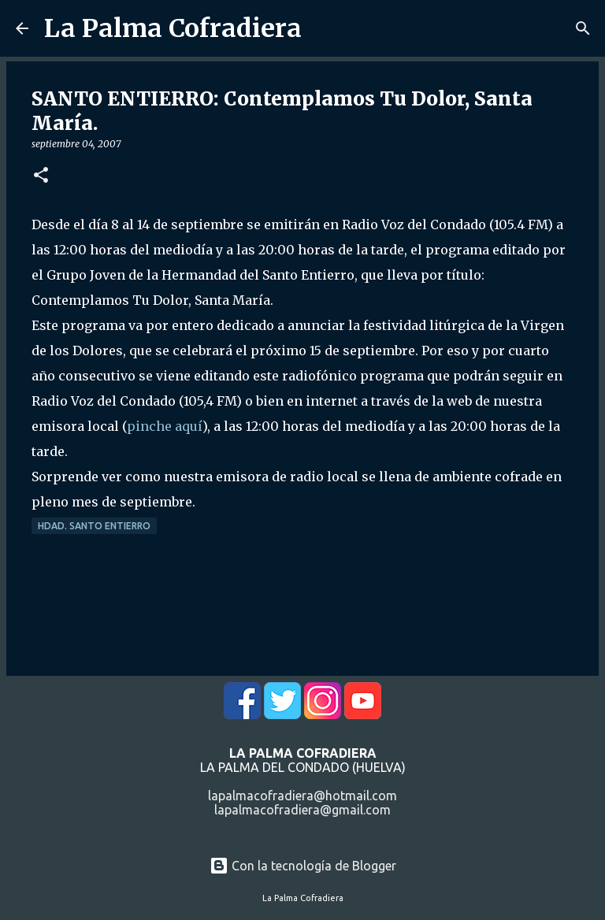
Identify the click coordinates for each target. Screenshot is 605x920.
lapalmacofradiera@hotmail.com (302, 795)
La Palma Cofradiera (173, 28)
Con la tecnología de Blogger (303, 866)
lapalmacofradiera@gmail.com (302, 810)
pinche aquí (164, 426)
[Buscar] (582, 28)
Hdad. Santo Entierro (94, 526)
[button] (41, 176)
